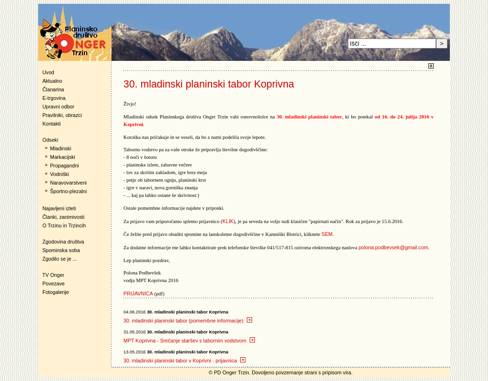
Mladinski (60, 148)
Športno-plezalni (68, 191)
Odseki (48, 140)
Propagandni (64, 165)
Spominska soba (61, 250)
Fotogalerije (55, 292)
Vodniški (59, 174)
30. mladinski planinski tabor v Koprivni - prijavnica (184, 360)
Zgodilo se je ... (59, 259)
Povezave (53, 283)
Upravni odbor (58, 106)
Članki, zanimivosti (63, 217)
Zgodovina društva (61, 241)
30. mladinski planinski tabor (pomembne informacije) (187, 320)
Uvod (48, 72)
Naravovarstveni (68, 183)
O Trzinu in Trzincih (64, 225)
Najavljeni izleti (59, 208)
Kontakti (51, 124)
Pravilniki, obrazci (62, 115)
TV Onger (51, 275)
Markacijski (62, 157)
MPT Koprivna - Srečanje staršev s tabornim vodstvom (188, 340)
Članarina (53, 89)
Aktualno (52, 81)
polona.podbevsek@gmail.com (393, 247)
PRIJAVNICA (138, 293)
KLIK (228, 221)
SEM (327, 234)
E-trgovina (54, 98)
